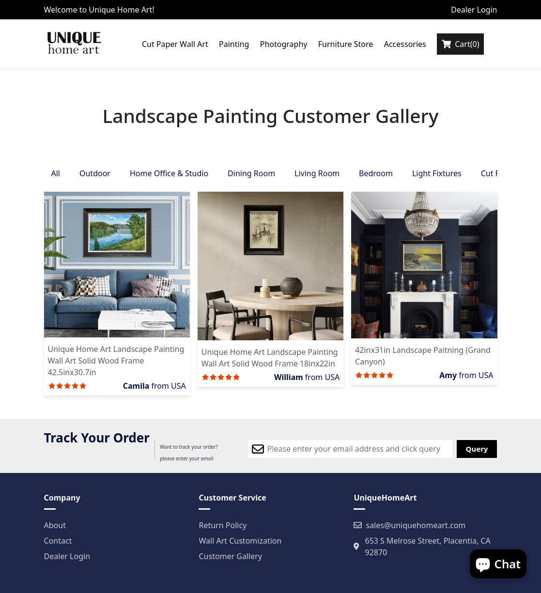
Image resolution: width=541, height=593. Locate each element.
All (55, 173)
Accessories (405, 44)
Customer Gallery (230, 556)
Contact (58, 540)
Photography (284, 44)
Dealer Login (474, 9)
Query (477, 449)
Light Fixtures (437, 173)
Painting (234, 44)
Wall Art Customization (240, 540)
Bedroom (376, 173)
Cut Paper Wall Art (175, 44)
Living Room (317, 173)
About (55, 525)
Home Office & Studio (169, 173)
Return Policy (223, 525)
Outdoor (94, 173)
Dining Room (251, 173)
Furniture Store (345, 44)
